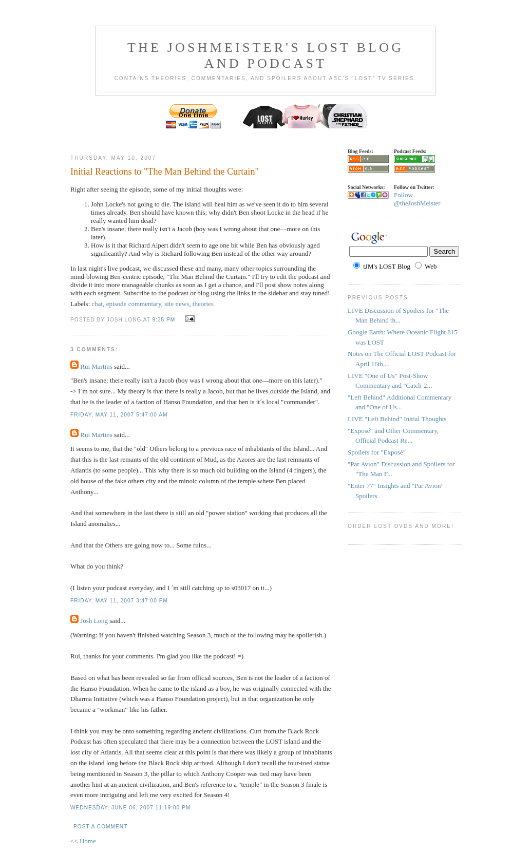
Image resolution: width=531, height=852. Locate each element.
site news (176, 304)
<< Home (83, 841)
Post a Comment (100, 826)
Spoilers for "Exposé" (377, 452)
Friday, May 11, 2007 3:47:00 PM (119, 600)
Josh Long (94, 620)
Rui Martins (96, 366)
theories (203, 304)
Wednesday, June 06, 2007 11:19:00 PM (130, 807)
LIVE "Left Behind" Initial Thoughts (397, 419)
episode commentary (133, 304)
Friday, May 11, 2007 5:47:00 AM (118, 415)
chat (97, 304)
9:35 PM (163, 320)
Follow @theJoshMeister (417, 199)
